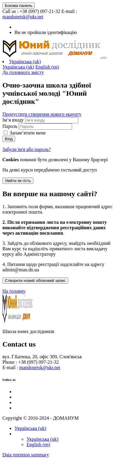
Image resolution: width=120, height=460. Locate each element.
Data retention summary (25, 454)
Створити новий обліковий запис (35, 280)
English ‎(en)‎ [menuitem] (47, 66)
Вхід (9, 139)
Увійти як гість (18, 180)
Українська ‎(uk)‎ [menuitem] (18, 66)
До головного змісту (23, 72)
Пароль (9, 126)
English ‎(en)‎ (38, 444)
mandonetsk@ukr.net (22, 16)
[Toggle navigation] (104, 58)
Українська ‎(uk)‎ (25, 61)
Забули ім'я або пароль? (26, 149)
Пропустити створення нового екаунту (41, 114)
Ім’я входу (13, 119)
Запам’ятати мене (28, 132)
